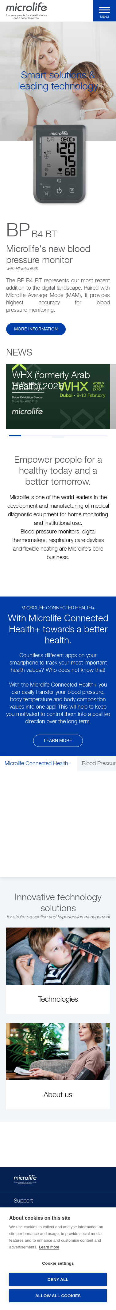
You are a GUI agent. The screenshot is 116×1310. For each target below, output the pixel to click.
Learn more (58, 741)
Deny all (58, 1279)
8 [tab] (101, 435)
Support (23, 1201)
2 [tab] (27, 435)
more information (36, 329)
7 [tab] (89, 435)
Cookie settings (58, 1263)
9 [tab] (58, 437)
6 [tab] (76, 435)
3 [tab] (39, 435)
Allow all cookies (58, 1295)
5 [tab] (64, 435)
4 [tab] (52, 435)
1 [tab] (15, 435)
